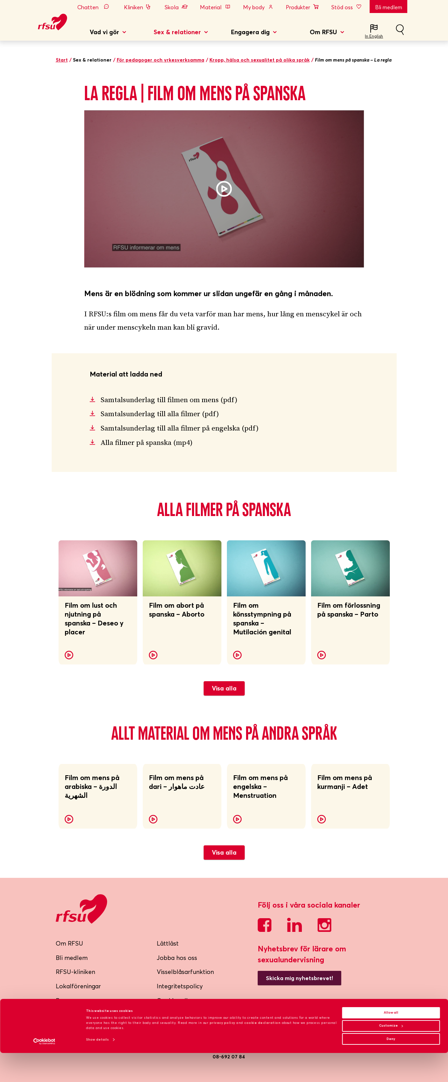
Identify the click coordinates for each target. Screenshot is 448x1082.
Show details (97, 1068)
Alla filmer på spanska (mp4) (147, 442)
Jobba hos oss (177, 958)
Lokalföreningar (78, 986)
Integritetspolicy (180, 986)
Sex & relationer (177, 32)
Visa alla (224, 688)
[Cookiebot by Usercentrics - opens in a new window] (44, 1070)
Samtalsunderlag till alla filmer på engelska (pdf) (180, 428)
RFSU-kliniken (75, 972)
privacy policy (222, 1052)
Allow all (391, 1041)
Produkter (302, 7)
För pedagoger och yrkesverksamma (160, 60)
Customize (391, 1055)
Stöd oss (347, 7)
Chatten (94, 7)
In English (374, 36)
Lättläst (168, 943)
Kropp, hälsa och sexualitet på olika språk (259, 60)
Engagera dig (250, 32)
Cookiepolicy (175, 1000)
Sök (400, 32)
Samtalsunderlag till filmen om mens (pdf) (169, 400)
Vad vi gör (104, 32)
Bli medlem (388, 7)
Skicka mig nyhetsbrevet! (299, 978)
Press (63, 1000)
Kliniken (138, 7)
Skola (176, 7)
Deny (391, 1068)
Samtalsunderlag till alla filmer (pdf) (160, 414)
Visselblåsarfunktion (185, 972)
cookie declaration (262, 1052)
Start (62, 60)
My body (258, 7)
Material (215, 7)
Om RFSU (323, 32)
